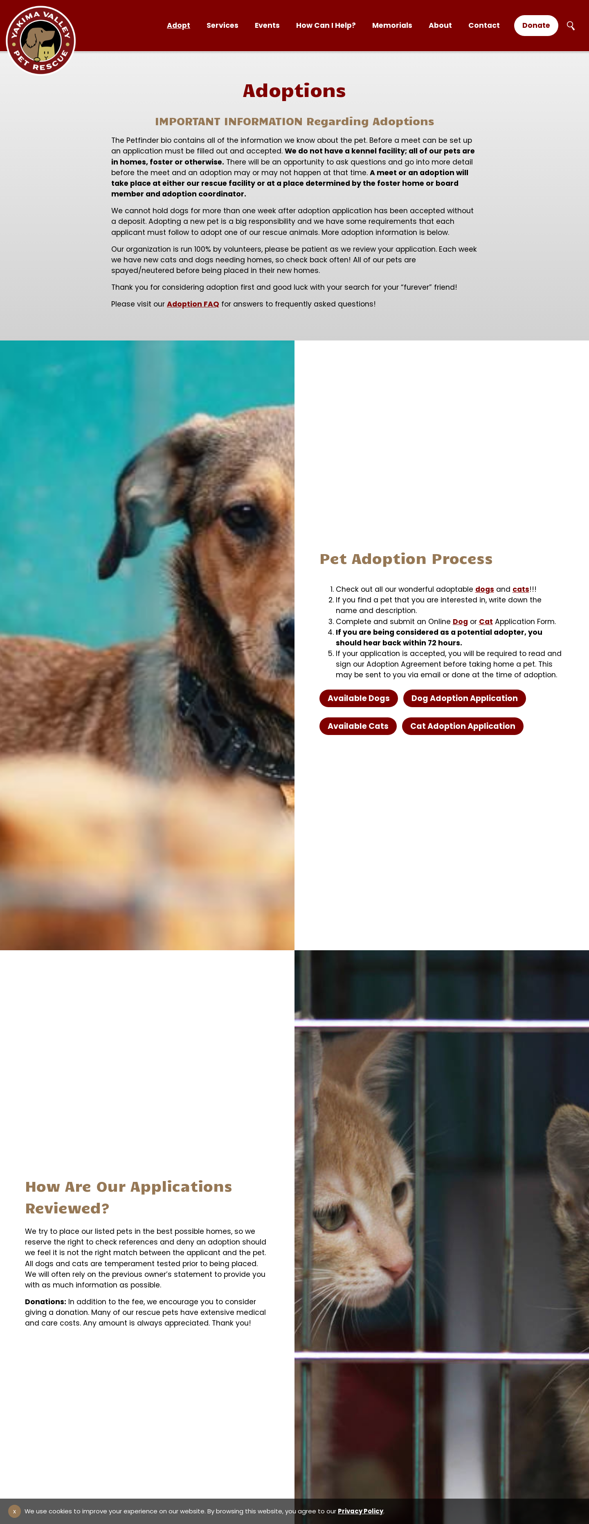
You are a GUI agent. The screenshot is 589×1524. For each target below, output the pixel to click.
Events (267, 25)
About (440, 25)
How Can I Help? (326, 25)
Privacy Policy (360, 1511)
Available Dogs (359, 698)
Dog (460, 622)
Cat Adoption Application (462, 726)
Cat (486, 622)
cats (521, 589)
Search (570, 26)
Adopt (178, 25)
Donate (536, 25)
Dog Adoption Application (464, 698)
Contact (484, 25)
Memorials (392, 25)
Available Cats (358, 726)
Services (222, 25)
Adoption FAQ (193, 304)
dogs (484, 589)
